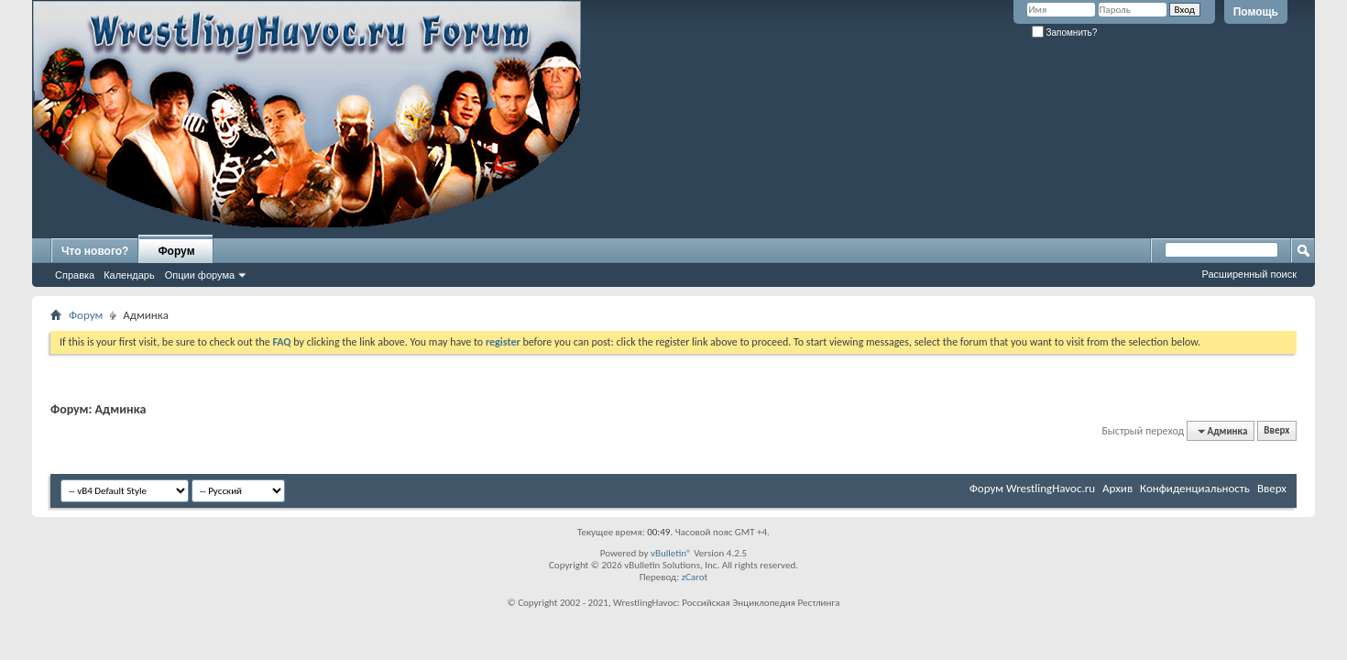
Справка (74, 275)
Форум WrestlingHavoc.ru (1032, 488)
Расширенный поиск (1249, 274)
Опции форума (200, 275)
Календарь (129, 275)
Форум (176, 251)
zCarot (695, 577)
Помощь (1255, 12)
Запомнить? (1065, 33)
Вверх (1276, 431)
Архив (1117, 488)
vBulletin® (671, 553)
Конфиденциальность (1195, 488)
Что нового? (94, 251)
